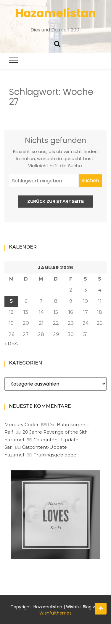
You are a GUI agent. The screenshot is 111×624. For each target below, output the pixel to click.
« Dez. (11, 343)
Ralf (8, 432)
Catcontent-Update (55, 439)
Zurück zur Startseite (55, 201)
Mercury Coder (21, 424)
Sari (8, 447)
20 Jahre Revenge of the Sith (55, 432)
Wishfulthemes (55, 613)
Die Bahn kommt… (69, 424)
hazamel (14, 439)
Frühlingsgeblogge (54, 455)
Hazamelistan (55, 13)
